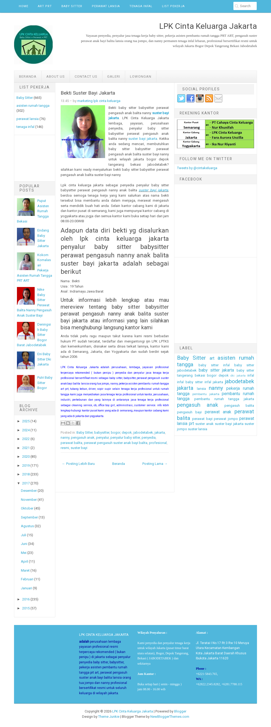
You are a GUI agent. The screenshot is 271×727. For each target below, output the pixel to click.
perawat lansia (27, 119)
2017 (26, 483)
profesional (158, 443)
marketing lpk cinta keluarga (98, 101)
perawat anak (218, 412)
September (29, 517)
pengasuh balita (239, 406)
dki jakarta (238, 375)
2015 (26, 608)
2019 (26, 465)
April (24, 561)
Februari (27, 579)
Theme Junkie (108, 717)
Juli (23, 535)
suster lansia (197, 429)
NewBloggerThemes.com (169, 717)
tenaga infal (25, 127)
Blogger (180, 711)
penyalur (102, 437)
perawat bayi (202, 419)
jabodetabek (143, 432)
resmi (65, 448)
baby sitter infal (214, 365)
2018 (26, 474)
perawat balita (71, 443)
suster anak (204, 424)
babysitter (101, 432)
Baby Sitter (71, 6)
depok (127, 432)
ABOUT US (55, 76)
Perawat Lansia (106, 6)
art (212, 358)
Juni (24, 544)
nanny (65, 437)
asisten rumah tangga (32, 106)
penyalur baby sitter (125, 437)
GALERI (113, 76)
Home (23, 6)
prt (191, 423)
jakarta (160, 432)
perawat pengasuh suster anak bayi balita (115, 443)
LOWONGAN (140, 76)
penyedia (149, 437)
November (29, 500)
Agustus (27, 526)
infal (250, 375)
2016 (26, 599)
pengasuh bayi (189, 412)
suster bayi (79, 448)
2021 (26, 448)
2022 (26, 439)
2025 (26, 421)
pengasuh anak (82, 437)
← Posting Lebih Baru (78, 464)
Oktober (27, 508)
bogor (115, 432)
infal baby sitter (190, 382)
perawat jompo (226, 419)
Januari (26, 588)
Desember (29, 491)
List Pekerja (173, 6)
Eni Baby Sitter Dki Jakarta (44, 359)
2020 (26, 457)
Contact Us (86, 76)
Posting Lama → (155, 464)
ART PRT (45, 6)
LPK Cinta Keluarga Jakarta (132, 711)
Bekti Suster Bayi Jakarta (88, 93)
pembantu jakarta (205, 394)
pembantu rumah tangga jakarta (224, 399)
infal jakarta (214, 382)
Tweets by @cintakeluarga (197, 168)
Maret (25, 570)
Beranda (28, 76)
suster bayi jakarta (142, 139)
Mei (23, 553)
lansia (201, 389)
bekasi (200, 375)
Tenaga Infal (140, 6)
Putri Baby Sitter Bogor (44, 383)
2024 (26, 430)
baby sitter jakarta (216, 370)
